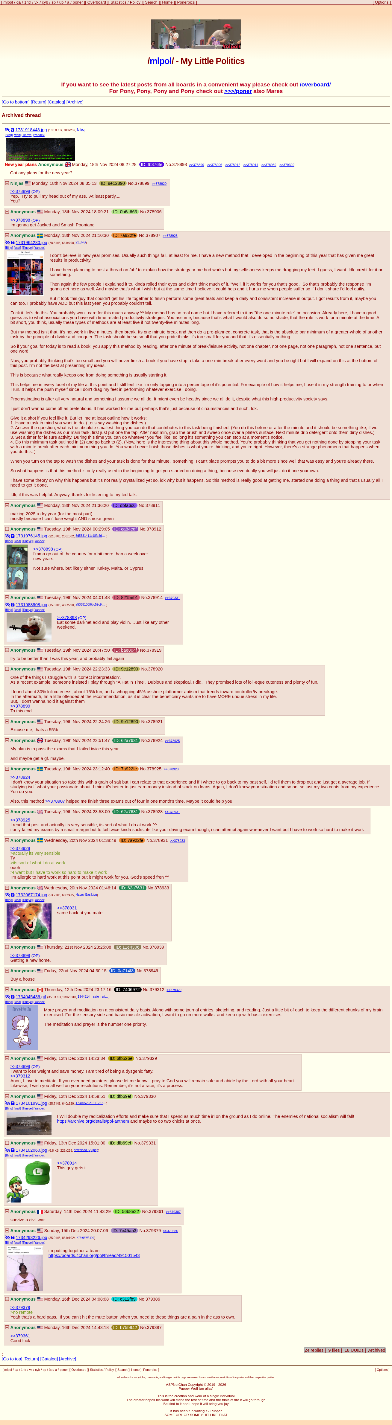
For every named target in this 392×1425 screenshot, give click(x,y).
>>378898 (20, 191)
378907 (153, 235)
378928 (173, 769)
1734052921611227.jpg (90, 1103)
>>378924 (20, 777)
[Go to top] (12, 1359)
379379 (153, 1230)
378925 (172, 235)
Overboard (96, 2)
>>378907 (55, 801)
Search (151, 2)
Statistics (118, 2)
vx (36, 2)
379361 (156, 1211)
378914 (252, 165)
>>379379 (20, 1307)
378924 (155, 740)
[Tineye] (27, 135)
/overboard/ (315, 84)
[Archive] (75, 102)
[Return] (38, 102)
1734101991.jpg (31, 1103)
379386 (172, 1231)
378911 (153, 505)
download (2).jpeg (86, 1150)
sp (54, 2)
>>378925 (20, 820)
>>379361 (20, 1335)
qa (18, 2)
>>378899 (20, 706)
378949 (150, 970)
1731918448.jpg (31, 129)
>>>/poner (238, 91)
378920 (161, 183)
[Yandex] (39, 135)
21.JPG (80, 242)
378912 (234, 165)
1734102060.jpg (31, 1150)
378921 (155, 721)
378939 (270, 165)
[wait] (17, 135)
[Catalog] (56, 102)
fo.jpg (80, 129)
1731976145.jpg (31, 536)
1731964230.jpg (31, 242)
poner (78, 2)
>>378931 (67, 908)
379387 (175, 1212)
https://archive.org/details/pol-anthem (93, 1121)
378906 (216, 165)
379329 (288, 165)
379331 (174, 598)
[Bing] (9, 135)
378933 (179, 840)
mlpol (8, 2)
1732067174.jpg (31, 894)
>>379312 (20, 1076)
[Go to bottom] (16, 102)
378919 (154, 650)
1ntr (27, 2)
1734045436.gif (31, 996)
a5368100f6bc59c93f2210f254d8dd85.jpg (90, 604)
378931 (174, 812)
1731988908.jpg (31, 604)
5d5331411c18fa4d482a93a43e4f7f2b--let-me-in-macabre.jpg (90, 535)
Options (381, 2)
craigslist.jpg (85, 1237)
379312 (157, 989)
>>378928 (20, 848)
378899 (198, 165)
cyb (45, 2)
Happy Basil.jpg (86, 894)
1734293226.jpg (31, 1237)
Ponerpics (186, 2)
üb (61, 2)
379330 (148, 1096)
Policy (135, 2)
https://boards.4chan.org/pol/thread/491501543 (94, 1255)
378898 (179, 164)
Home (167, 2)
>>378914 (67, 1163)
